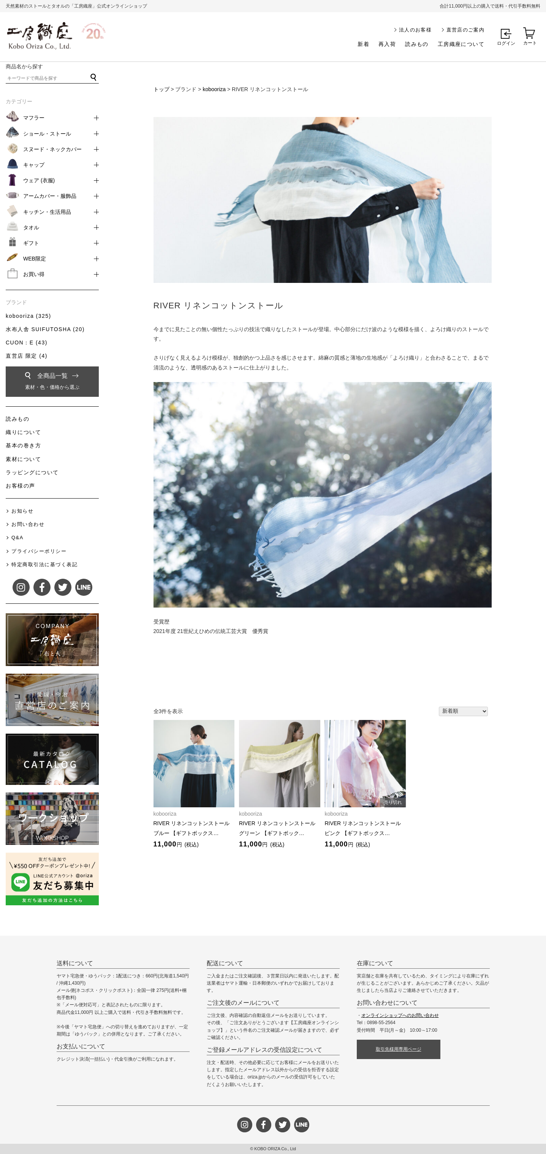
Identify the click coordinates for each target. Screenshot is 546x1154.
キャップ (33, 165)
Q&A (17, 537)
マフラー (33, 118)
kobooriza (214, 89)
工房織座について (461, 44)
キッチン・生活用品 (47, 212)
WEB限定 (34, 259)
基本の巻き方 (23, 445)
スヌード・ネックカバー (52, 149)
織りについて (23, 432)
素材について (23, 459)
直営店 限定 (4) (26, 356)
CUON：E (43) (26, 342)
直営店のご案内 (465, 30)
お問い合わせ (27, 524)
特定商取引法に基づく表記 (44, 564)
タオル (31, 227)
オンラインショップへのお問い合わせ (400, 1015)
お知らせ (22, 511)
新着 (363, 44)
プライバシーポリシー (38, 551)
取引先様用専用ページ (398, 1049)
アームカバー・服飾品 (49, 196)
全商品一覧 (52, 383)
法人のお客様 (415, 30)
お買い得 (33, 274)
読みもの (417, 44)
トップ (161, 89)
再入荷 (387, 44)
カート (530, 43)
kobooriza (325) (28, 316)
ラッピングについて (32, 472)
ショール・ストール (47, 134)
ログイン (506, 43)
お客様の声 (20, 486)
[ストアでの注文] (463, 712)
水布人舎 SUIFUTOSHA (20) (45, 329)
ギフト (31, 243)
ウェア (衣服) (39, 180)
